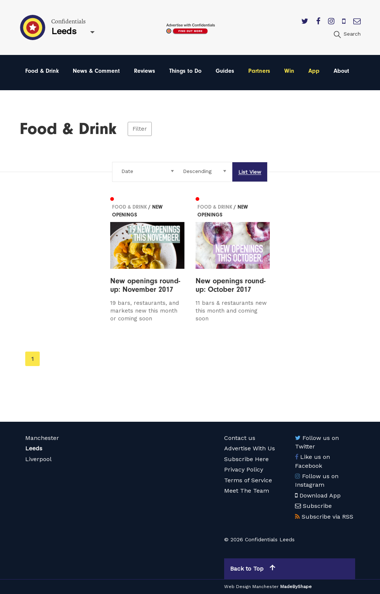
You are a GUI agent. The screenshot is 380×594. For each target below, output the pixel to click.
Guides (225, 71)
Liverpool (38, 459)
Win (289, 71)
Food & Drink (42, 71)
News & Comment (96, 71)
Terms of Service (248, 480)
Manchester (42, 437)
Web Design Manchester (251, 586)
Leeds (33, 448)
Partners (259, 71)
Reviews (144, 71)
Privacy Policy (243, 469)
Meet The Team (246, 490)
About (341, 71)
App (314, 71)
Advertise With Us (249, 448)
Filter (139, 128)
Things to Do (185, 71)
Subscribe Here (246, 459)
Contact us (239, 437)
